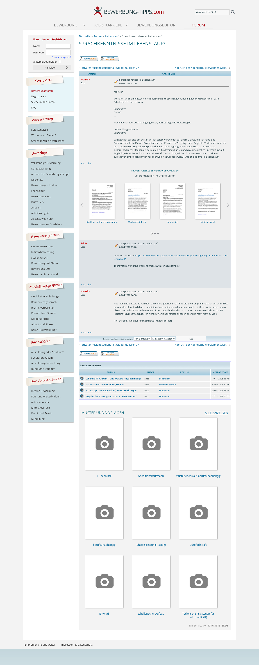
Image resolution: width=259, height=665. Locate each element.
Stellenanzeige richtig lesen (48, 140)
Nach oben (86, 163)
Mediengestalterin (137, 221)
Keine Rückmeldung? (43, 330)
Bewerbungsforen (42, 90)
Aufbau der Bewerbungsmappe (50, 174)
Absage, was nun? (42, 218)
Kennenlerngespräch (44, 302)
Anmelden (50, 67)
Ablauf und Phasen (42, 324)
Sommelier (172, 221)
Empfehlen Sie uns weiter (39, 644)
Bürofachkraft (198, 544)
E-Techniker (104, 476)
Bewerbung (65, 25)
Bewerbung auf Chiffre (45, 263)
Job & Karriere (108, 25)
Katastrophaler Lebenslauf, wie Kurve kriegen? (112, 390)
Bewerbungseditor (156, 25)
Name (36, 46)
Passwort (38, 52)
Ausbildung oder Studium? (47, 352)
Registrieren (59, 39)
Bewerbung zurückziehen (46, 224)
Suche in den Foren (43, 102)
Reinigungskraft (207, 221)
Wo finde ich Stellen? (43, 135)
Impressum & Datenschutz (77, 644)
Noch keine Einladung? (45, 296)
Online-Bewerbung (42, 246)
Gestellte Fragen (167, 384)
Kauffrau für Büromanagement (102, 221)
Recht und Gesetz (42, 413)
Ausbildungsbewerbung (45, 363)
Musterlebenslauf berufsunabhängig (198, 476)
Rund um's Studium (43, 368)
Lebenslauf (164, 378)
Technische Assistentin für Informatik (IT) (198, 615)
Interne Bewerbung (43, 391)
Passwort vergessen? (61, 57)
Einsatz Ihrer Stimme (43, 313)
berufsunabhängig (104, 544)
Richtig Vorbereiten (42, 307)
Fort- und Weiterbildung (45, 396)
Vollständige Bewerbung (46, 163)
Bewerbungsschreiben (44, 185)
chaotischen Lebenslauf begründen (105, 384)
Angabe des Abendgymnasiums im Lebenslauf (111, 396)
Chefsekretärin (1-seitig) (151, 544)
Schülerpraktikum (42, 357)
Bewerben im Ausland (44, 274)
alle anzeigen (216, 412)
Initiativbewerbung (42, 252)
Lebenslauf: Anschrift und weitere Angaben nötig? (113, 378)
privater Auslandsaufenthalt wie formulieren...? (110, 67)
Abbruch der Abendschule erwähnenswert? (201, 67)
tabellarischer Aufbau (151, 613)
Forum (198, 25)
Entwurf (104, 613)
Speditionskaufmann (151, 476)
